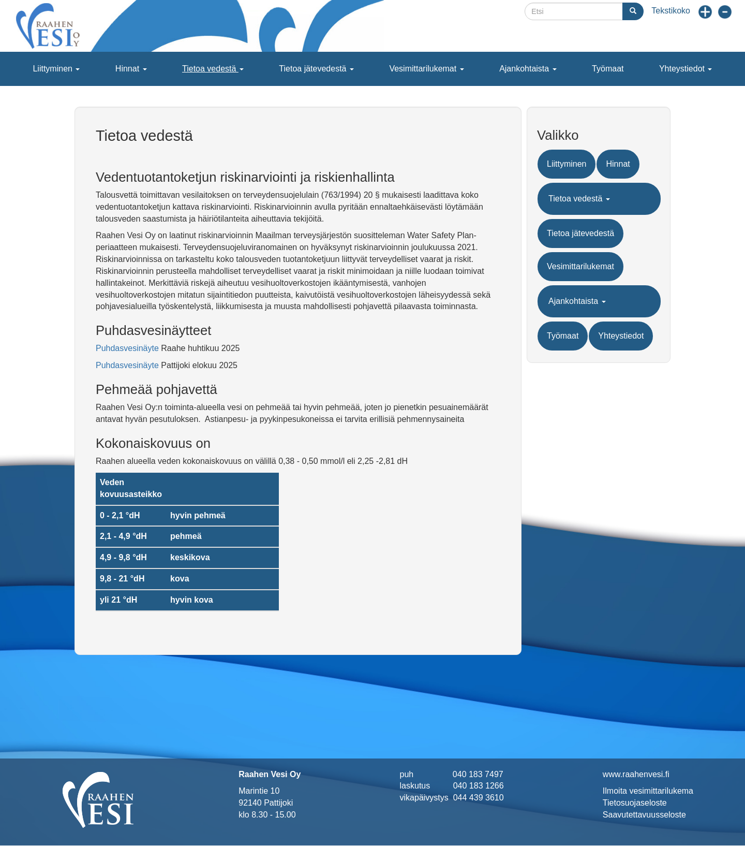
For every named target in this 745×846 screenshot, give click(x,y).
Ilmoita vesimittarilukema (648, 790)
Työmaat (607, 68)
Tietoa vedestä (213, 68)
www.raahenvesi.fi (636, 774)
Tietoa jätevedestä (316, 68)
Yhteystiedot (685, 68)
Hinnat (131, 68)
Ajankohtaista (528, 68)
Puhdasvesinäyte (127, 348)
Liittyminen (56, 68)
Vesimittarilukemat (426, 68)
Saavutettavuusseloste (644, 814)
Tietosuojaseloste (635, 802)
